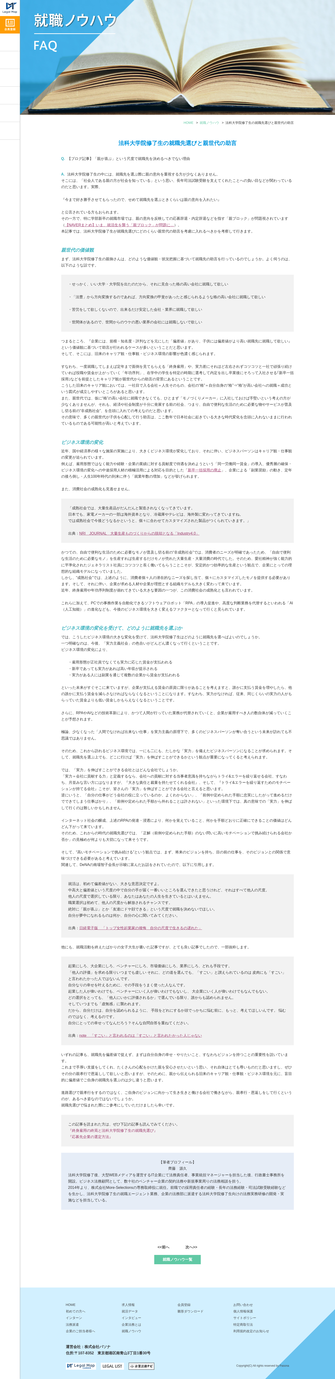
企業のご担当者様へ (80, 1331)
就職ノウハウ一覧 (177, 1259)
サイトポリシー (244, 1318)
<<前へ (163, 1247)
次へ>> (191, 1247)
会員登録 (184, 1305)
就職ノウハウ (10, 60)
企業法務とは (131, 1324)
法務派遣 (72, 1324)
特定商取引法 (243, 1324)
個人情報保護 (243, 1311)
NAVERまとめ (80, 225)
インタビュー (10, 77)
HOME (188, 123)
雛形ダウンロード (10, 113)
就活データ (10, 95)
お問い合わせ (10, 130)
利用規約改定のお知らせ (251, 1331)
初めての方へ (75, 1311)
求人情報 (10, 42)
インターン (74, 1318)
